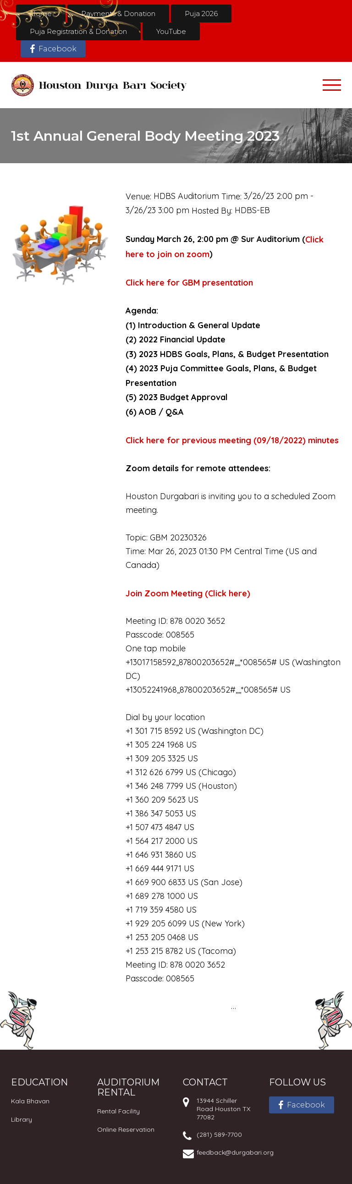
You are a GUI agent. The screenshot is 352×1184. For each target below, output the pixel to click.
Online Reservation (125, 1129)
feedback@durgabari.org (235, 1152)
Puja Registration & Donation (78, 31)
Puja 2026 (201, 13)
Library (21, 1119)
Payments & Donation (118, 13)
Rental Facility (118, 1111)
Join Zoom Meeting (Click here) (188, 593)
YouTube (171, 31)
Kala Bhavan (30, 1101)
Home (41, 13)
